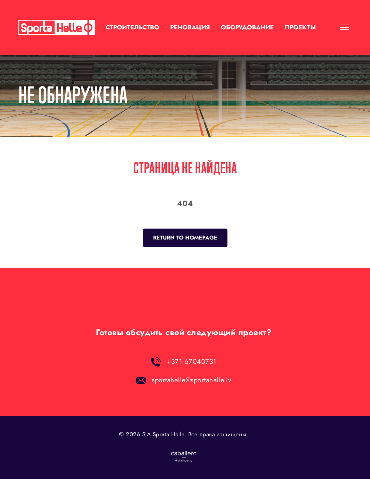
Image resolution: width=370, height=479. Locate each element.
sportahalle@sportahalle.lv (191, 380)
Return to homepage (185, 238)
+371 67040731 (192, 362)
